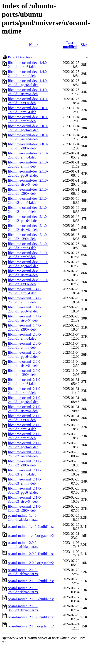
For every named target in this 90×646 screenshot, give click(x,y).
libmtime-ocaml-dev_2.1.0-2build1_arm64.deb (28, 155)
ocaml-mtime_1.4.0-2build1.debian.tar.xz (23, 517)
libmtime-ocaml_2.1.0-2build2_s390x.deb (24, 463)
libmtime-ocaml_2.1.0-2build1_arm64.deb (24, 382)
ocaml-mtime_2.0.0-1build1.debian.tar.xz (23, 545)
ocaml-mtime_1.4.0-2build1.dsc (31, 526)
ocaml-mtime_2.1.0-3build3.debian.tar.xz (23, 608)
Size (84, 45)
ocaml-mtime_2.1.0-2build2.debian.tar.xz (23, 590)
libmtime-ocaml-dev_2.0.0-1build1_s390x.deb (28, 146)
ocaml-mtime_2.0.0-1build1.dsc (31, 554)
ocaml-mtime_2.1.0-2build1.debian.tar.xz (23, 572)
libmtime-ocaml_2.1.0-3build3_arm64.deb (24, 472)
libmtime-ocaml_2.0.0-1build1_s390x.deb (24, 373)
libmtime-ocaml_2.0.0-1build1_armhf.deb (24, 345)
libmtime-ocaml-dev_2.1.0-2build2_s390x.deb (28, 237)
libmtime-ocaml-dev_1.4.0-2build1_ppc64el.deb (28, 83)
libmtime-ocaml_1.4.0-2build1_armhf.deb (24, 300)
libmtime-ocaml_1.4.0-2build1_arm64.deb (24, 291)
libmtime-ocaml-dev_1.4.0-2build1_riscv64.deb (28, 92)
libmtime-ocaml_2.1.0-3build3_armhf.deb (24, 481)
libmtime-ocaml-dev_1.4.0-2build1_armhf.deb (28, 74)
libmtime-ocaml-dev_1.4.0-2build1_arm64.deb (28, 65)
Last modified (70, 45)
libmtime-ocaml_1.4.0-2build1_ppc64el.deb (24, 309)
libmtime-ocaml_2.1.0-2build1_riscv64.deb (24, 409)
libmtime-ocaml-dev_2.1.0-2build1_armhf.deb (28, 164)
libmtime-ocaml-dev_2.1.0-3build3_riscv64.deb (28, 273)
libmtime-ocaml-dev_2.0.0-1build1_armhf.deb (28, 119)
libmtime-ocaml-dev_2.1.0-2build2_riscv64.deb (28, 228)
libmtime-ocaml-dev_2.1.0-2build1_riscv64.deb (28, 182)
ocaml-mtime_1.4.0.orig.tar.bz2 (31, 536)
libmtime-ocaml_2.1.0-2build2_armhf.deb (24, 436)
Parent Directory (20, 57)
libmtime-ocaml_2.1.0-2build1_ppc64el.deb (24, 400)
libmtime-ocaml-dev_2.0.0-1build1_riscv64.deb (28, 137)
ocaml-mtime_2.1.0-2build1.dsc (31, 581)
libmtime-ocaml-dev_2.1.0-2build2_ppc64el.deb (28, 219)
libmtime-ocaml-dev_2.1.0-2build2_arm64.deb (28, 200)
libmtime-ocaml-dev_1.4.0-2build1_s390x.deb (28, 101)
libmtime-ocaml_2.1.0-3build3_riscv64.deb (24, 499)
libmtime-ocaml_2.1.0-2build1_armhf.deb (24, 391)
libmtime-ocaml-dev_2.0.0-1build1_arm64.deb (28, 110)
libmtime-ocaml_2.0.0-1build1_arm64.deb (24, 336)
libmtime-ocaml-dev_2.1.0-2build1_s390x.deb (28, 191)
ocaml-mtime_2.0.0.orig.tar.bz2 (31, 563)
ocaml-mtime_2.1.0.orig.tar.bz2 (31, 626)
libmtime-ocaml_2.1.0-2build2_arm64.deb (24, 427)
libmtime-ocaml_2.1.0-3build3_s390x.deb (24, 508)
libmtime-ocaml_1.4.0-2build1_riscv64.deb (24, 318)
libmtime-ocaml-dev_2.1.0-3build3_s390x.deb (28, 282)
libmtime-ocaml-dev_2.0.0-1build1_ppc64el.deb (28, 128)
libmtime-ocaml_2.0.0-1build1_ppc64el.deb (24, 354)
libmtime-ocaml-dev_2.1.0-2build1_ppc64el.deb (28, 173)
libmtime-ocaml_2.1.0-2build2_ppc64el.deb (24, 445)
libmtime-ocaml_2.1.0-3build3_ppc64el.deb (24, 490)
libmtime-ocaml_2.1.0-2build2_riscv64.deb (24, 454)
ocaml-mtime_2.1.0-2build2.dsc (31, 599)
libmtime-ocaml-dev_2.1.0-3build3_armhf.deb (28, 255)
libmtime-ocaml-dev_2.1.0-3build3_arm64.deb (28, 246)
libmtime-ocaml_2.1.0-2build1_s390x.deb (24, 418)
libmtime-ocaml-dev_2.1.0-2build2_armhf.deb (28, 210)
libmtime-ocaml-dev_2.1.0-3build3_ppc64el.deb (28, 264)
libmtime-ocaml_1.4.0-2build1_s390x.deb (24, 327)
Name (33, 45)
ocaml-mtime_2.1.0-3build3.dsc (31, 617)
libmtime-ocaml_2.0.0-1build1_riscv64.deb (24, 363)
